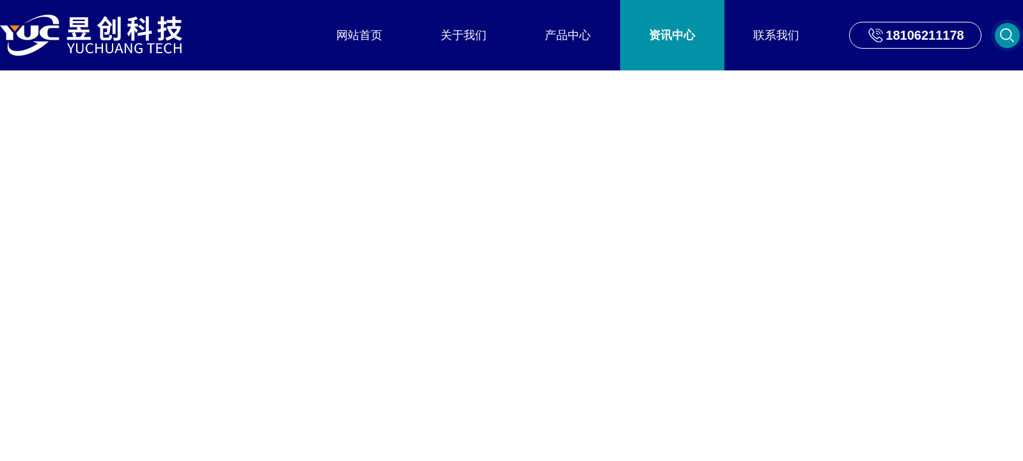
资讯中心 (672, 35)
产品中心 (568, 35)
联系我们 (776, 35)
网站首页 (359, 35)
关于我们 (464, 35)
